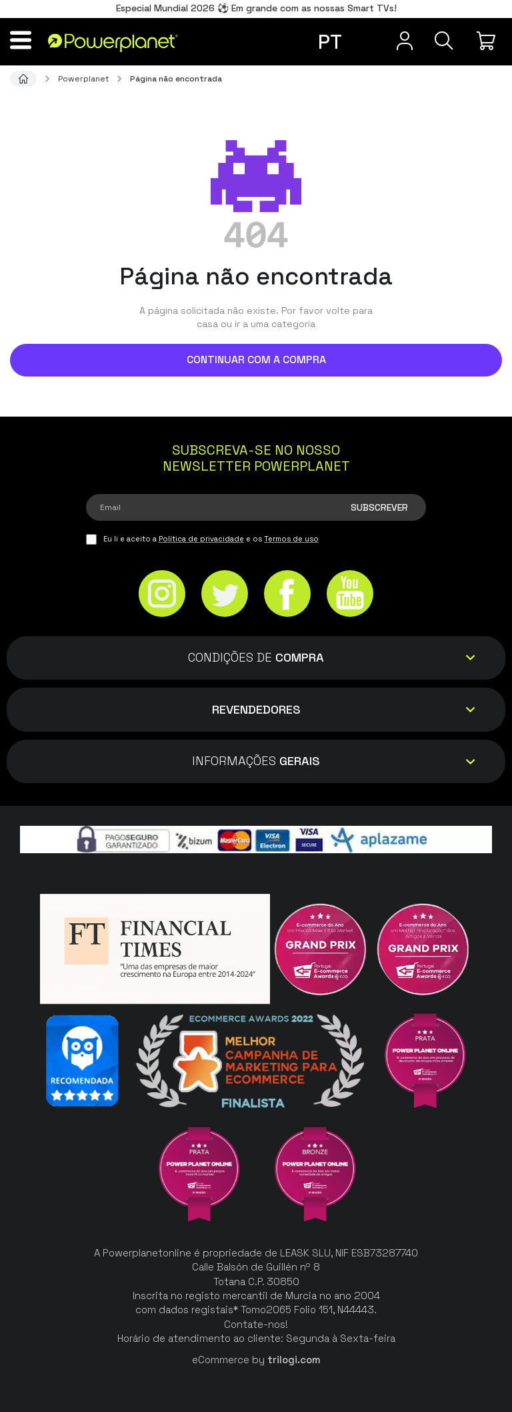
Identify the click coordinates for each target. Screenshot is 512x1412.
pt (330, 42)
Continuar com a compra (256, 359)
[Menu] (24, 40)
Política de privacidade (201, 538)
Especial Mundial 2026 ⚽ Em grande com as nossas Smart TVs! (256, 8)
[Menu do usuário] (396, 40)
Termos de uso (291, 538)
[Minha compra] (488, 40)
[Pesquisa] (441, 40)
